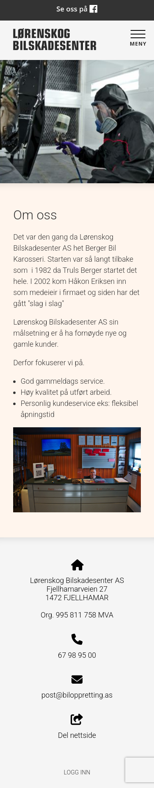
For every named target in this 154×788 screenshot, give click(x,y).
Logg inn (77, 772)
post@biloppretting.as (77, 695)
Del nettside (77, 727)
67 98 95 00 (77, 655)
